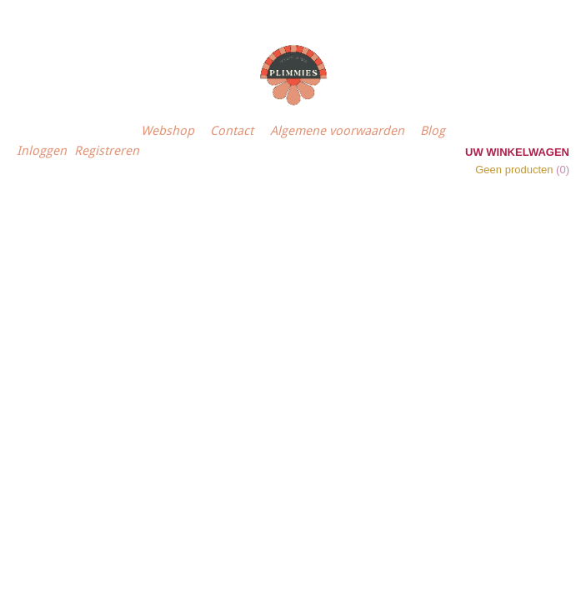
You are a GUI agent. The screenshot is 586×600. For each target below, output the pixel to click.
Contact (231, 130)
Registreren (106, 150)
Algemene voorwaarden (337, 130)
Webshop (167, 130)
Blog (432, 130)
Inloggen (42, 150)
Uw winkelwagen (517, 152)
